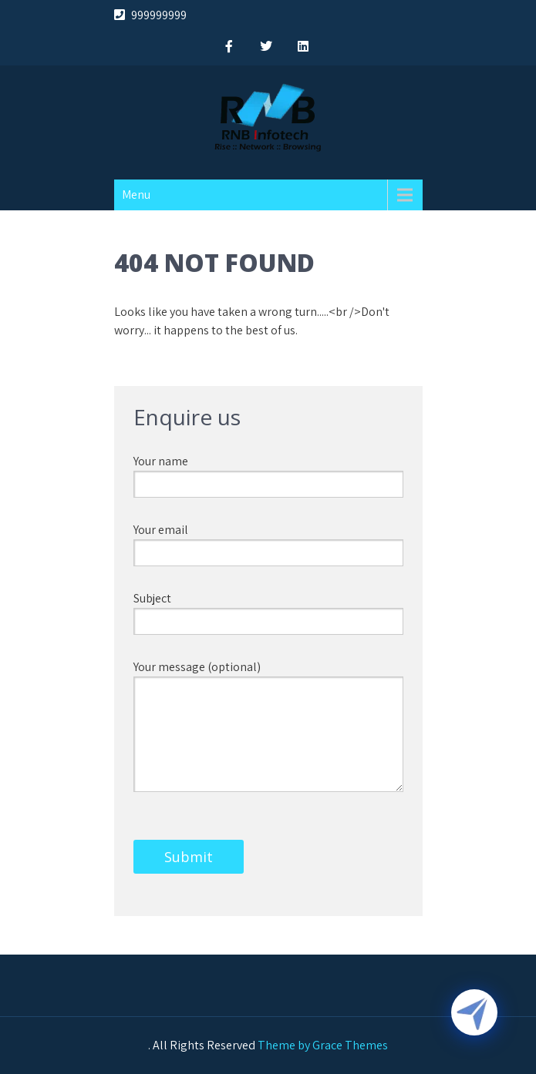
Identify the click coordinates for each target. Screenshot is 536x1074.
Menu (136, 194)
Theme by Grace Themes (323, 1045)
